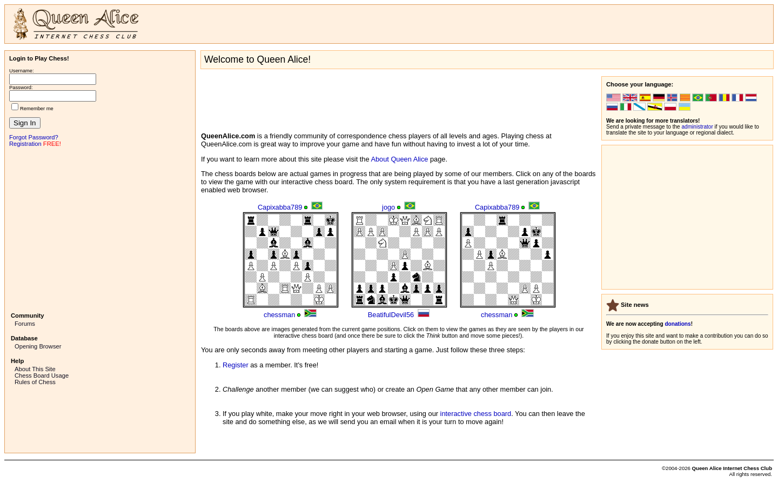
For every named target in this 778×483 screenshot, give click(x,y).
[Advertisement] (100, 228)
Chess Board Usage (42, 375)
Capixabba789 (280, 207)
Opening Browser (38, 346)
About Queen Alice (399, 159)
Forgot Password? (33, 137)
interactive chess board (476, 414)
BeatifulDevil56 (391, 315)
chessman (279, 315)
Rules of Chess (35, 382)
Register (236, 365)
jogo (388, 207)
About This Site (35, 369)
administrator (697, 127)
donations (677, 324)
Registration (25, 143)
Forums (25, 323)
